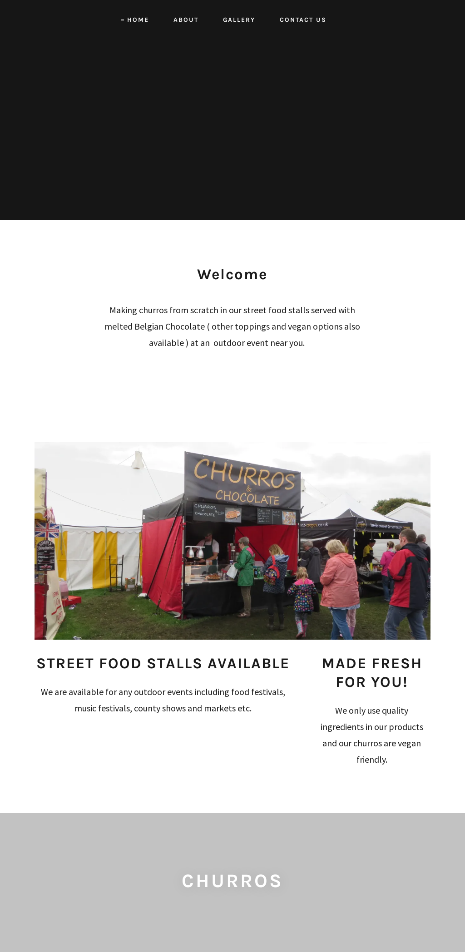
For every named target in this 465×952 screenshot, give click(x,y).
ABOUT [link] (185, 20)
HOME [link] (138, 20)
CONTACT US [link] (303, 20)
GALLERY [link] (239, 20)
